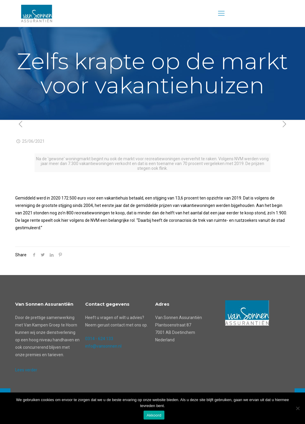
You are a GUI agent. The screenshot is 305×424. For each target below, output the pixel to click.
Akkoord (154, 415)
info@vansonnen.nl (103, 346)
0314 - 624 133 (99, 338)
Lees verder (26, 370)
